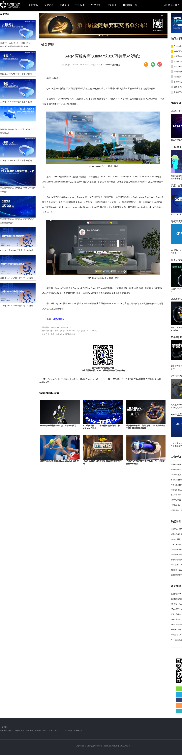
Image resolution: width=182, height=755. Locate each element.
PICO (61, 731)
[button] (99, 35)
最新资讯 (33, 5)
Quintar (108, 65)
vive (55, 731)
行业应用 (80, 5)
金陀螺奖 (112, 5)
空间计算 (116, 65)
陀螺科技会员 (130, 5)
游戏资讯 (64, 5)
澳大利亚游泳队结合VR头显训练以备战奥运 (59, 461)
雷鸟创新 (68, 731)
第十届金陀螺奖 (6, 731)
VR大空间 (96, 5)
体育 (103, 65)
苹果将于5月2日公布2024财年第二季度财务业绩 (132, 379)
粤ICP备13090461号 (121, 746)
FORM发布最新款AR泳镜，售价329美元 (58, 425)
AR (98, 65)
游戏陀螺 (38, 731)
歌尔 (45, 731)
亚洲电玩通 (78, 731)
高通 (50, 731)
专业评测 (48, 5)
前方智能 (29, 731)
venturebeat (58, 319)
